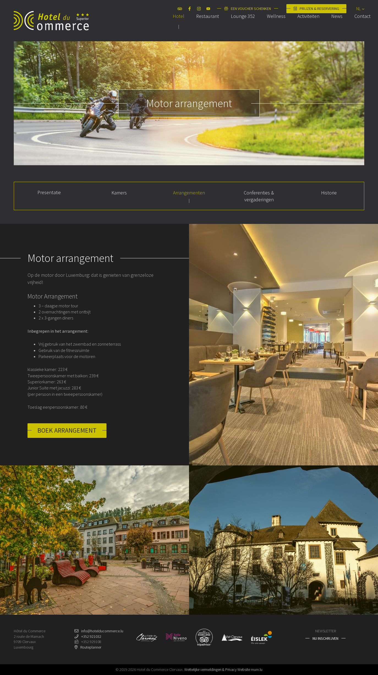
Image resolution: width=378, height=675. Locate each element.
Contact (356, 28)
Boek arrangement (67, 430)
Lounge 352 (236, 28)
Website (243, 669)
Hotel (172, 28)
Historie (329, 192)
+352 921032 (91, 636)
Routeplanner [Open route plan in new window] (90, 647)
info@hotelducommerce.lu (102, 630)
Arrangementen (189, 192)
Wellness (270, 28)
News (330, 28)
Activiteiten (302, 28)
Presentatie (49, 192)
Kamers (119, 192)
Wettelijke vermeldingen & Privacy (210, 669)
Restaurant (201, 28)
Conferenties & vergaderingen (259, 196)
